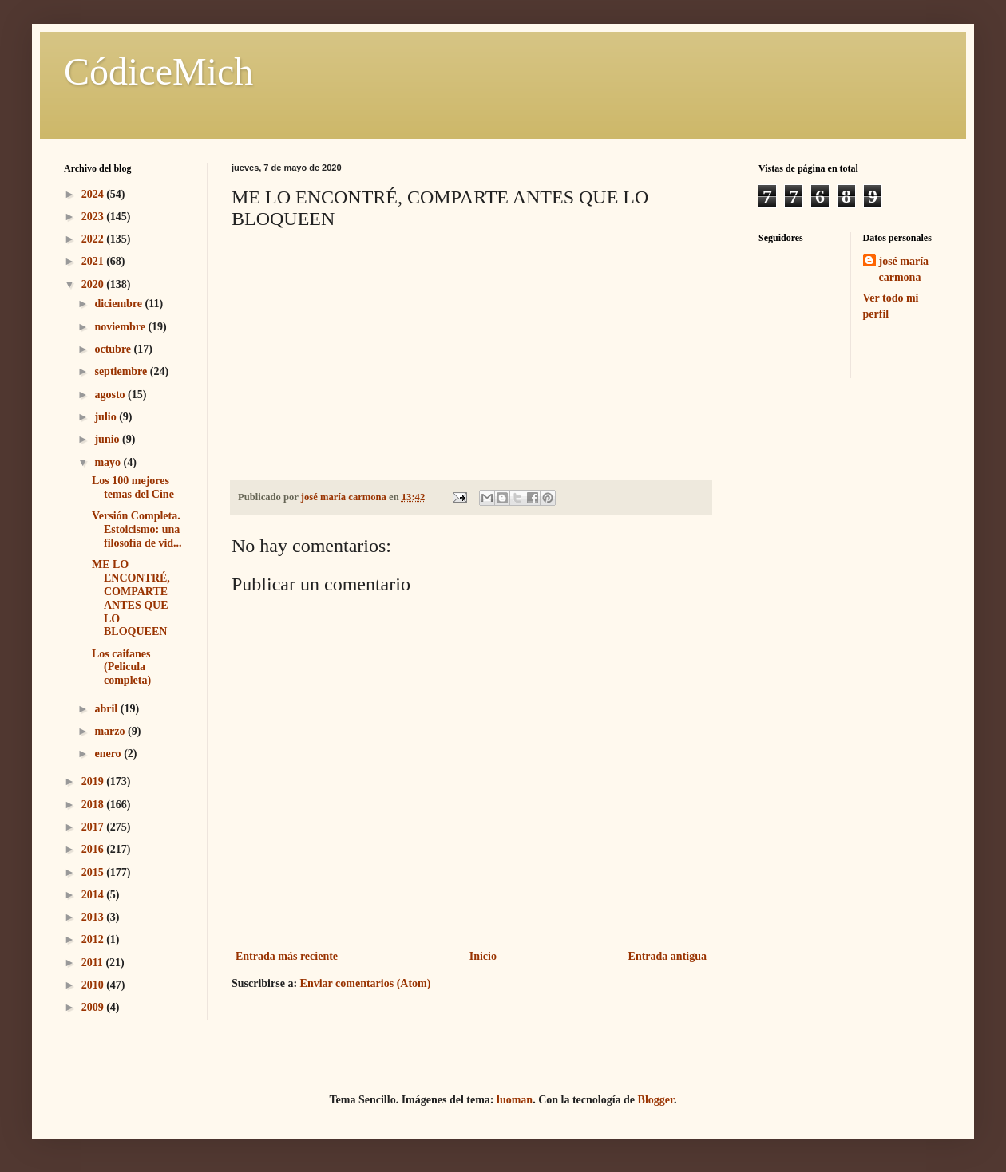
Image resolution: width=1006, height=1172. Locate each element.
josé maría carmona (904, 269)
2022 (94, 239)
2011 (93, 963)
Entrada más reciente (287, 956)
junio (108, 439)
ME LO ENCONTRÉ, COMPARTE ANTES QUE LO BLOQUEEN (131, 597)
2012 (94, 939)
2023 (94, 217)
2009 (94, 1007)
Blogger (656, 1100)
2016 (94, 849)
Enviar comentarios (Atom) (365, 983)
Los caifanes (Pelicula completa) (121, 667)
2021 (94, 261)
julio (106, 417)
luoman (515, 1100)
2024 (94, 194)
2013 (94, 917)
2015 (94, 872)
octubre (113, 349)
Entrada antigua (667, 956)
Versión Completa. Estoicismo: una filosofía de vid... (137, 529)
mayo (108, 462)
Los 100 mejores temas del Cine (133, 487)
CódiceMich (158, 71)
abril (107, 709)
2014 (94, 895)
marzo (111, 731)
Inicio (483, 956)
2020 (94, 284)
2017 (94, 827)
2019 (94, 781)
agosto (111, 395)
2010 (94, 985)
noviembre (121, 327)
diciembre (119, 304)
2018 (94, 805)
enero (109, 754)
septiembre (121, 371)
